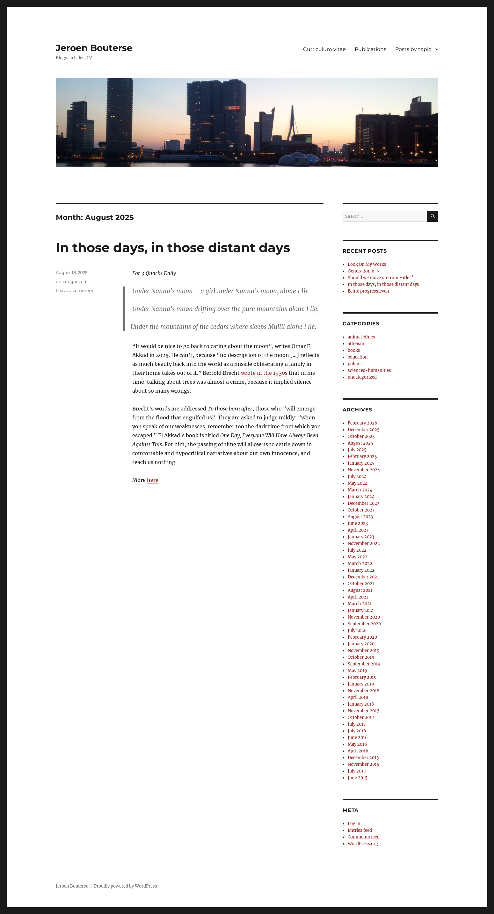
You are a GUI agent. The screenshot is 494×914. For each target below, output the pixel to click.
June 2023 (358, 523)
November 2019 (364, 650)
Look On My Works (367, 264)
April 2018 (358, 697)
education (358, 357)
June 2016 (358, 737)
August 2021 (360, 590)
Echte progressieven (368, 291)
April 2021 (358, 597)
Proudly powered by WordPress (125, 886)
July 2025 (357, 450)
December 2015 (363, 757)
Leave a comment (74, 290)
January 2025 (361, 463)
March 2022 (360, 563)
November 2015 (363, 764)
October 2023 (361, 510)
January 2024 (361, 496)
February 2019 (362, 677)
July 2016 (357, 731)
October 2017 (361, 717)
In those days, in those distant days (173, 247)
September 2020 (364, 624)
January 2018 (361, 704)
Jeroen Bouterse (94, 47)
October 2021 (361, 583)
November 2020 (364, 617)
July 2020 (357, 630)
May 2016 (357, 744)
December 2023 (363, 503)
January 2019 (361, 684)
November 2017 (363, 711)
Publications (370, 49)
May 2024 (357, 483)
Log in (354, 823)
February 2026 (362, 423)
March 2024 (360, 490)
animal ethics (361, 337)
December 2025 (364, 429)
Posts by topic (413, 49)
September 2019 (364, 664)
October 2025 (361, 436)
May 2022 (357, 557)
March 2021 (360, 603)
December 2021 (363, 577)
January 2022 (361, 570)
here (152, 480)
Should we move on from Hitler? (380, 277)
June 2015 (357, 777)
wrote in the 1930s (264, 373)
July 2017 (357, 724)
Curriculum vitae (324, 49)
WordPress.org (363, 843)
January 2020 (361, 644)
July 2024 (357, 476)
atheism (356, 343)
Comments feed (364, 837)
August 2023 (360, 516)
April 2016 (358, 751)
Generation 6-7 (364, 271)
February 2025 (362, 456)
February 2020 (362, 637)
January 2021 (361, 610)
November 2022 (364, 543)
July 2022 (357, 550)
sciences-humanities (369, 370)
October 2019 (361, 657)
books (354, 350)
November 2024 (364, 470)
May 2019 (357, 670)
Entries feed (360, 830)
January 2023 (361, 537)
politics (355, 363)
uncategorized (71, 281)
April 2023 (358, 530)
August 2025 (360, 443)
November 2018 (363, 690)
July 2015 (357, 771)
